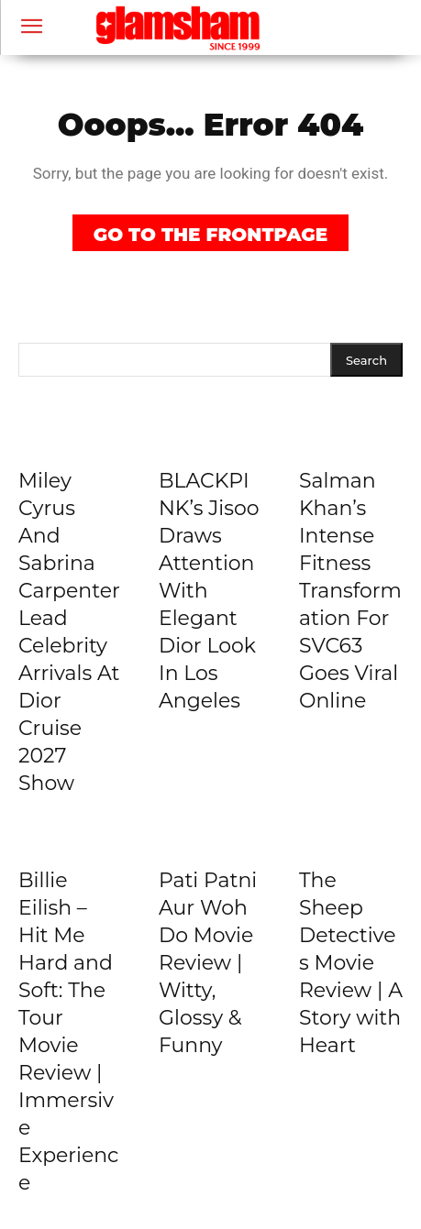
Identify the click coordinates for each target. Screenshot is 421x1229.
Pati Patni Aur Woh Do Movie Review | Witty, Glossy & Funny (208, 963)
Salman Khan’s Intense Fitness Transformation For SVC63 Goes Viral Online (350, 590)
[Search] (366, 360)
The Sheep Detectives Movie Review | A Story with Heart (351, 963)
